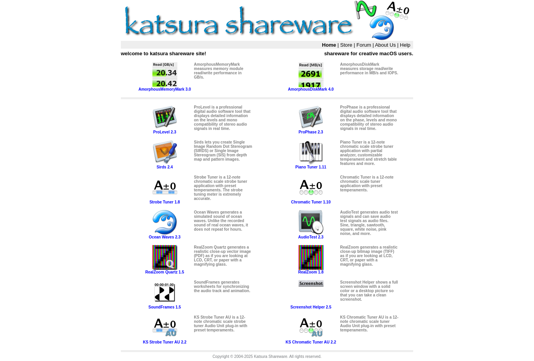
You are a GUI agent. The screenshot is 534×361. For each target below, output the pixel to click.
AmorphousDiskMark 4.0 (311, 87)
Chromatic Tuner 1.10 (311, 200)
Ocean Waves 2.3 (164, 235)
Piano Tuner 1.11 (310, 165)
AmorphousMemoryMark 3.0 (164, 87)
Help (405, 45)
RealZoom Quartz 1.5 (164, 270)
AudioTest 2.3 (311, 235)
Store (346, 45)
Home (329, 45)
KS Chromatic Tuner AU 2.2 (311, 340)
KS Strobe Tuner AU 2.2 (165, 340)
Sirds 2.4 (164, 165)
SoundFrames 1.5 (165, 305)
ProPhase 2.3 (311, 130)
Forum (363, 45)
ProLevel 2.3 (164, 130)
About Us (385, 45)
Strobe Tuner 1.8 (164, 200)
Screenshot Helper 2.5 (310, 305)
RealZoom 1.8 (311, 270)
